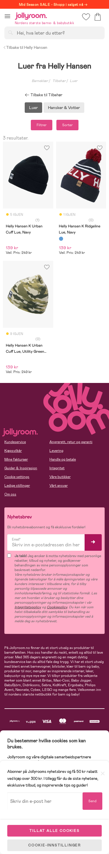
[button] (7, 16)
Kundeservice (15, 442)
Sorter (67, 125)
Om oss (10, 494)
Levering (56, 450)
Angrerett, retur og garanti (70, 442)
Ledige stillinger (17, 485)
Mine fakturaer (16, 459)
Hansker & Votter (64, 107)
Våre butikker (60, 477)
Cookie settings (16, 477)
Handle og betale (62, 459)
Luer (33, 107)
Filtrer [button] (42, 125)
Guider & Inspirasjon (20, 468)
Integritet (57, 468)
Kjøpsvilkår (13, 450)
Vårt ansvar (58, 485)
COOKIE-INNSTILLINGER (54, 845)
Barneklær (40, 81)
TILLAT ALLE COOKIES (54, 830)
